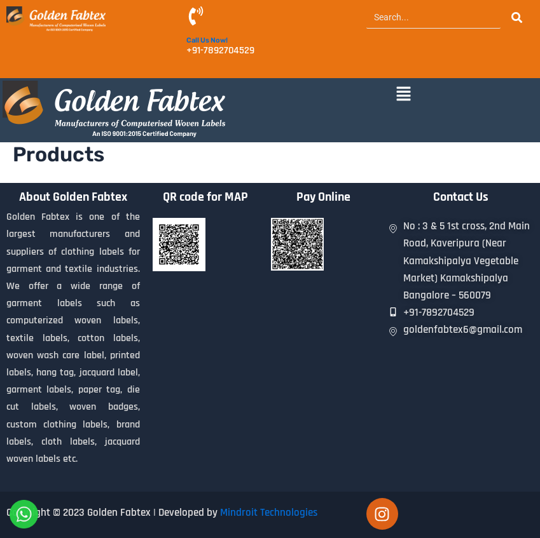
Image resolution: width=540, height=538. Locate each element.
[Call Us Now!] (195, 17)
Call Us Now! (207, 40)
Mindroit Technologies (268, 513)
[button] (404, 95)
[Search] (433, 17)
